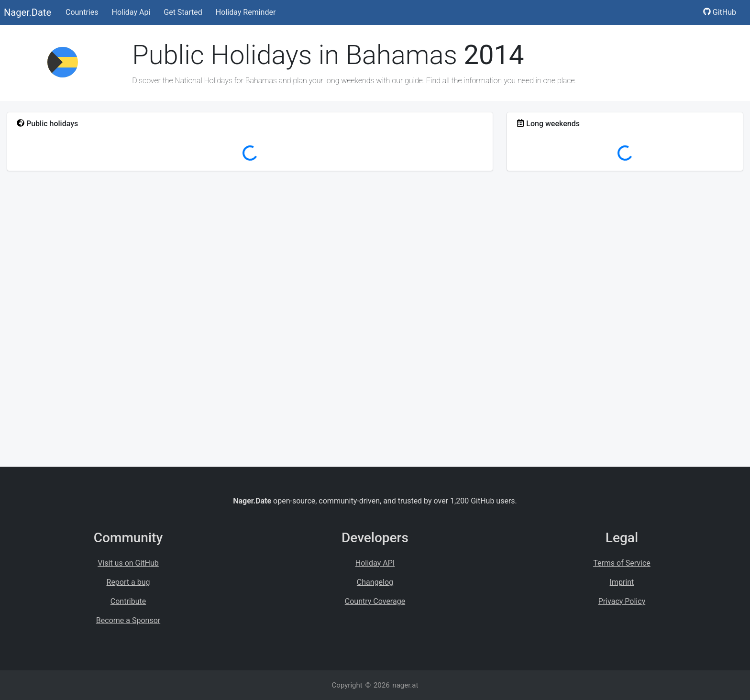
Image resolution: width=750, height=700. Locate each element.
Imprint (622, 582)
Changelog (375, 582)
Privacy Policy (622, 601)
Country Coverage (375, 601)
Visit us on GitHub (128, 563)
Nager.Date (27, 12)
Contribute (128, 601)
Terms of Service (622, 563)
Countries (82, 12)
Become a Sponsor (128, 620)
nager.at (405, 685)
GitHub (719, 12)
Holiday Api (130, 12)
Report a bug (128, 582)
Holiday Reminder (246, 12)
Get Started (183, 12)
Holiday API (375, 563)
